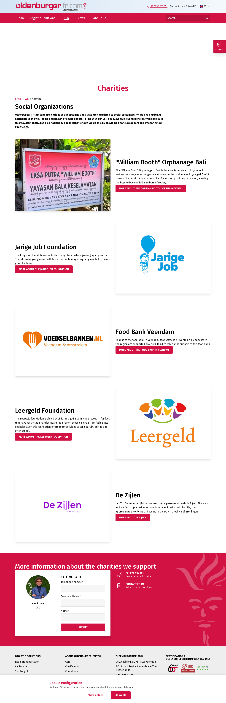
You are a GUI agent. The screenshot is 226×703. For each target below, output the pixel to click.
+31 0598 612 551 (158, 6)
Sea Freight (21, 671)
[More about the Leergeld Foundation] (43, 437)
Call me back (71, 577)
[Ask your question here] (163, 585)
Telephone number (73, 581)
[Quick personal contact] (163, 574)
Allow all (121, 695)
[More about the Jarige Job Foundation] (44, 269)
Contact (174, 6)
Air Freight (21, 666)
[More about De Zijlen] (133, 517)
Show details (95, 695)
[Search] (188, 18)
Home (20, 18)
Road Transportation (27, 661)
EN (203, 6)
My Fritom (187, 6)
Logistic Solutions (42, 18)
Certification (72, 666)
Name (65, 610)
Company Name (71, 596)
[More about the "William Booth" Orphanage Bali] (151, 188)
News (81, 18)
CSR (66, 18)
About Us (99, 18)
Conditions (71, 671)
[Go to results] (207, 18)
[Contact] (219, 46)
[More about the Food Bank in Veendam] (144, 350)
